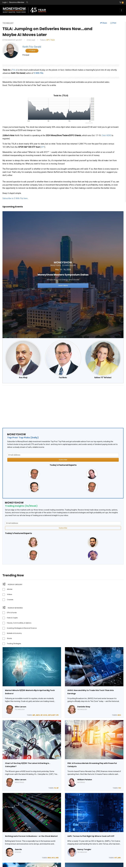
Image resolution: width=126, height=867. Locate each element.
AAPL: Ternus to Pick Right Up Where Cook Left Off (90, 836)
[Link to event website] (63, 274)
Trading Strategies (14, 644)
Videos (9, 594)
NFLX (53, 858)
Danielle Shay (83, 706)
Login (4, 2)
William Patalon (84, 779)
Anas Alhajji (23, 378)
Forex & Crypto (12, 618)
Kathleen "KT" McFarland (102, 378)
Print (113, 23)
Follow (32, 51)
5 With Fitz (38, 73)
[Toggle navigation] (121, 10)
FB (55, 788)
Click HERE (106, 135)
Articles (9, 589)
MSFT (54, 715)
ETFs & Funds (12, 613)
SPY (48, 40)
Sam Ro (18, 849)
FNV (119, 788)
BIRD (57, 858)
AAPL (33, 715)
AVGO (119, 715)
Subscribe (63, 459)
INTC (115, 858)
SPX (57, 715)
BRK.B (49, 858)
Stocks (9, 638)
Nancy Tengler (84, 849)
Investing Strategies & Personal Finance (22, 628)
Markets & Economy (14, 633)
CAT (41, 715)
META (50, 715)
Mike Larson (20, 706)
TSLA (52, 40)
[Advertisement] (63, 404)
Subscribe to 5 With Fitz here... (15, 198)
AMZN (38, 715)
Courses (10, 599)
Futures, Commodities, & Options (19, 623)
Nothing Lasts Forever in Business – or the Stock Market (31, 836)
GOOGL (45, 715)
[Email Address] (63, 455)
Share (103, 23)
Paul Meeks (63, 378)
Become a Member (16, 2)
